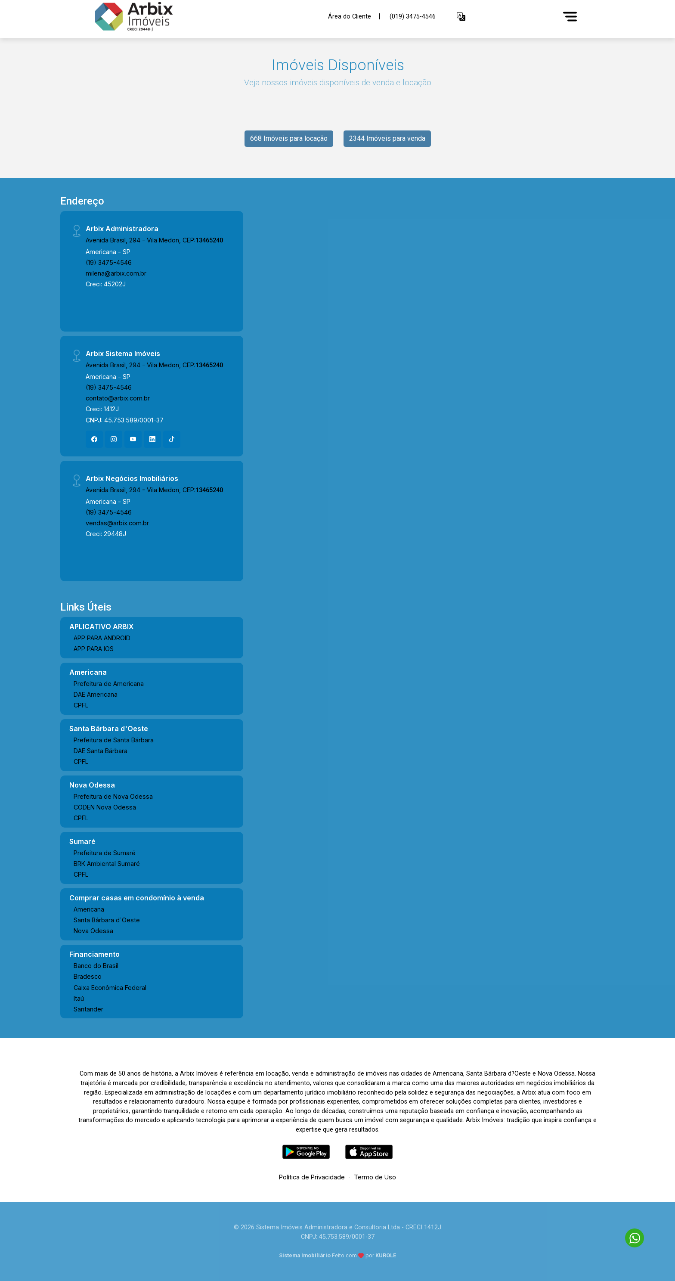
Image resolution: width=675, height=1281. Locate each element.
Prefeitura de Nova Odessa (113, 796)
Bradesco (88, 976)
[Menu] (570, 16)
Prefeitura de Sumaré (105, 852)
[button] (461, 16)
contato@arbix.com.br (118, 398)
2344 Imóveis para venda (387, 138)
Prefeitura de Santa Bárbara (114, 740)
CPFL (81, 705)
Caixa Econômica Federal (110, 987)
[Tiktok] (171, 439)
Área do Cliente (349, 16)
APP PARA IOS (94, 648)
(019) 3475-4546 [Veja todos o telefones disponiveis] (413, 16)
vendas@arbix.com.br (117, 523)
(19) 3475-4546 (109, 262)
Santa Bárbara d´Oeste (107, 920)
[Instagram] (113, 439)
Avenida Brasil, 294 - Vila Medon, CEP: (154, 240)
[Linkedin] (152, 439)
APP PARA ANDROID (102, 638)
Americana (89, 909)
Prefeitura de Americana (109, 683)
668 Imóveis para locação (289, 138)
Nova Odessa (93, 930)
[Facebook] (94, 439)
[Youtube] (133, 439)
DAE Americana (96, 694)
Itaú (79, 998)
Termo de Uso (375, 1177)
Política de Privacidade (312, 1177)
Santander (88, 1009)
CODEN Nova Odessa (105, 807)
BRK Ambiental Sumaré (107, 863)
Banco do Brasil (96, 965)
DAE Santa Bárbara (100, 750)
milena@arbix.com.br (116, 273)
